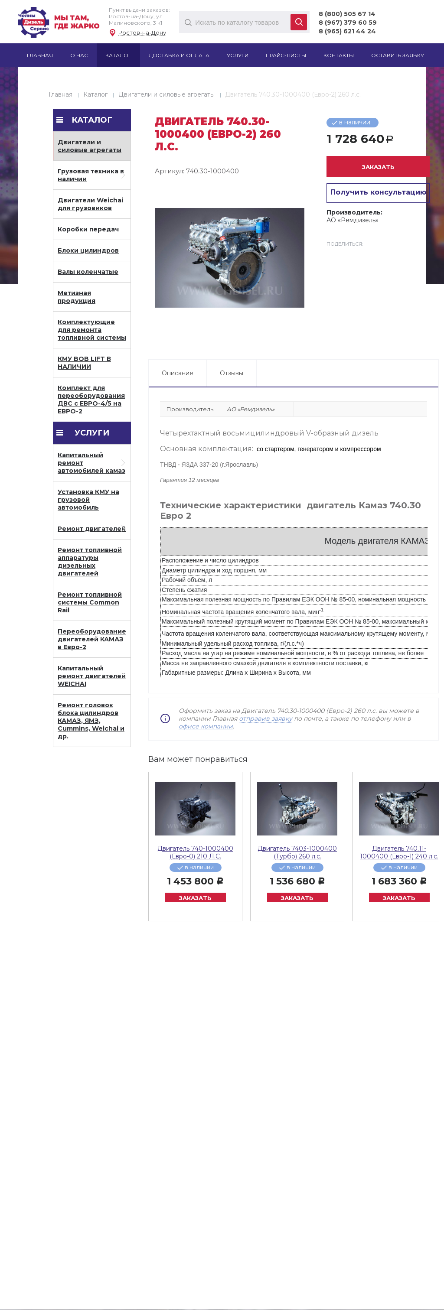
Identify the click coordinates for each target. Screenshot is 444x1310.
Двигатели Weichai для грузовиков (90, 204)
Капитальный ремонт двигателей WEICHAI (92, 676)
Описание (177, 373)
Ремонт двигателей (92, 529)
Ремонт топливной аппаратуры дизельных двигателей (90, 561)
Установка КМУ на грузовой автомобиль (88, 499)
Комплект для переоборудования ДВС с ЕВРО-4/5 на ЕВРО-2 (91, 399)
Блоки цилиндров (88, 250)
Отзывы (231, 373)
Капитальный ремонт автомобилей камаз (91, 463)
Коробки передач (88, 229)
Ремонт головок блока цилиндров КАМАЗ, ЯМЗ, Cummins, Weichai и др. (91, 720)
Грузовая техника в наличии (91, 175)
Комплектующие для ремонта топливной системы (92, 329)
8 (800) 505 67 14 (347, 14)
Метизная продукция (76, 297)
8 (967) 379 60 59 (348, 22)
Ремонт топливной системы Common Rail (90, 602)
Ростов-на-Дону (142, 32)
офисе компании (206, 726)
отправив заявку (265, 718)
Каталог (95, 94)
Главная (60, 94)
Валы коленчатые (88, 272)
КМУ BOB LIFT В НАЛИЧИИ (84, 363)
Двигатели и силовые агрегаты (166, 94)
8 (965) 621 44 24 (347, 31)
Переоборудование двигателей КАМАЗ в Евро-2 (92, 639)
